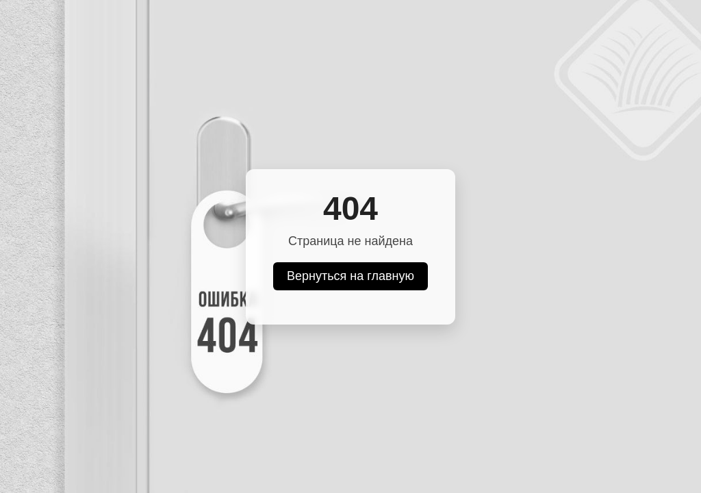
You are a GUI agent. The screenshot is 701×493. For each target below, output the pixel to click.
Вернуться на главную (350, 276)
